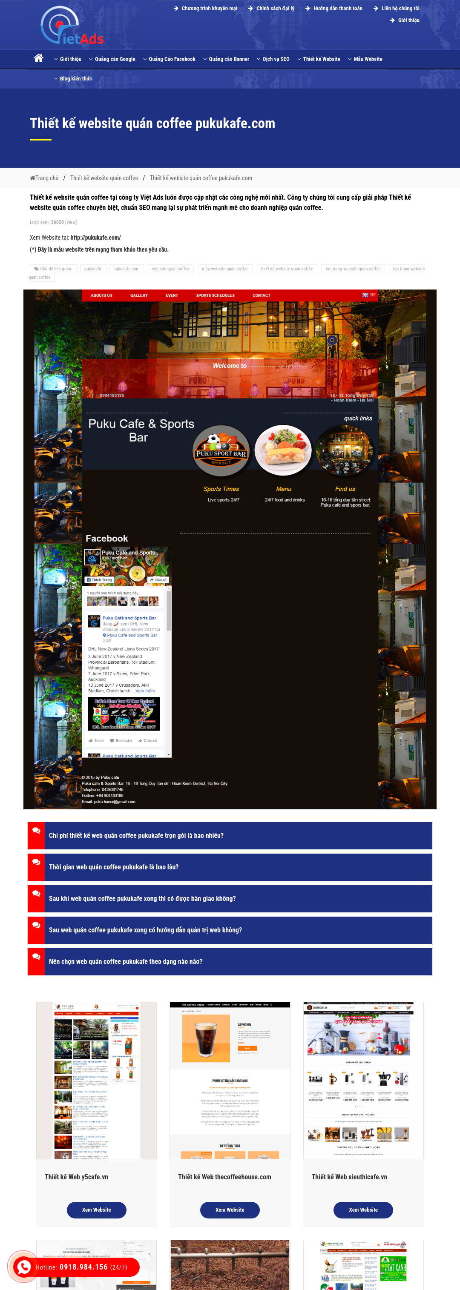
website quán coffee (171, 269)
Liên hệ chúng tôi (395, 8)
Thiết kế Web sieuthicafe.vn (350, 1177)
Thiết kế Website (318, 59)
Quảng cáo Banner (226, 59)
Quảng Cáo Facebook (169, 59)
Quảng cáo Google (112, 59)
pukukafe (93, 269)
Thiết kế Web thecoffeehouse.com (224, 1177)
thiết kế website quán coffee (287, 269)
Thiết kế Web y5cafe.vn (76, 1177)
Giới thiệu (404, 20)
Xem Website (96, 1210)
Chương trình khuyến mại (204, 8)
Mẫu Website (365, 59)
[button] (230, 835)
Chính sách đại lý (270, 8)
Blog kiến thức (73, 78)
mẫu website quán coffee (225, 269)
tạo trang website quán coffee (352, 269)
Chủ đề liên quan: (53, 269)
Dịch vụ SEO (273, 59)
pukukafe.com (126, 269)
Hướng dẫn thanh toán (332, 8)
